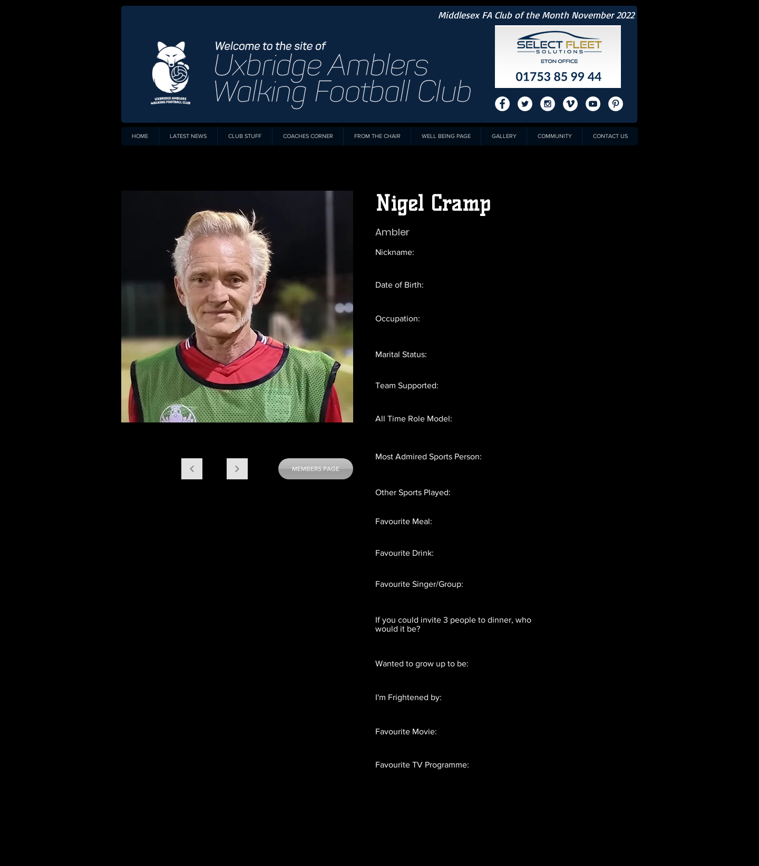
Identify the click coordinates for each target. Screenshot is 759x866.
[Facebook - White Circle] (502, 103)
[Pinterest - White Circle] (615, 103)
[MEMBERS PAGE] (315, 468)
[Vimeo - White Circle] (570, 103)
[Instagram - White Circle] (547, 103)
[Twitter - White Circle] (525, 103)
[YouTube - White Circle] (593, 103)
